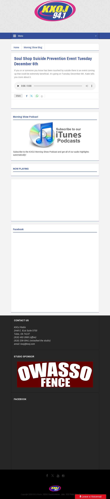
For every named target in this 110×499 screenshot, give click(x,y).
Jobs (63, 494)
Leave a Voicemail (90, 496)
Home (17, 47)
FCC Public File (72, 494)
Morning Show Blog (35, 47)
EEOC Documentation (51, 494)
